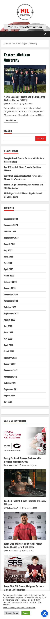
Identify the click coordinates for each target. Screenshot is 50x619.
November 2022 (11, 300)
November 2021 (10, 376)
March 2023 (9, 275)
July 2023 (8, 250)
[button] (4, 34)
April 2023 (8, 269)
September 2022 (11, 313)
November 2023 (11, 225)
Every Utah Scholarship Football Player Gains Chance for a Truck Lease (23, 177)
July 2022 (8, 326)
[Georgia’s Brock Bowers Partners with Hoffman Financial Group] (25, 441)
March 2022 (9, 351)
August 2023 (9, 244)
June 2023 (8, 256)
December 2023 (11, 218)
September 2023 (11, 237)
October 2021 (10, 382)
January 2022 (9, 363)
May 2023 (8, 263)
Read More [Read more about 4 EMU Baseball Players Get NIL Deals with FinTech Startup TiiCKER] (12, 121)
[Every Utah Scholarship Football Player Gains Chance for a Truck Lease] (25, 526)
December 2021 (10, 370)
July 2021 (8, 401)
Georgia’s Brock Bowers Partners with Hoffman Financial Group (22, 459)
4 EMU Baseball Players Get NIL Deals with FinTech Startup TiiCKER (25, 79)
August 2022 (9, 319)
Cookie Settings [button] (12, 613)
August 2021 (9, 395)
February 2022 (10, 357)
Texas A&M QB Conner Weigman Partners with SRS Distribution (24, 588)
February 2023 (10, 281)
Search (8, 131)
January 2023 (9, 288)
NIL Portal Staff (12, 104)
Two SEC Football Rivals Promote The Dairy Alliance (25, 502)
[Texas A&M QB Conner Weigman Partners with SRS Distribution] (25, 569)
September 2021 (11, 389)
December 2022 (11, 294)
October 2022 (10, 307)
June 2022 (8, 332)
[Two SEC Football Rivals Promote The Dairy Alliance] (25, 483)
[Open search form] (45, 34)
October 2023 (10, 231)
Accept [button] (25, 613)
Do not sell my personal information (19, 607)
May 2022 (8, 338)
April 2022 (8, 345)
